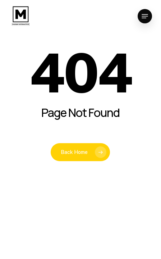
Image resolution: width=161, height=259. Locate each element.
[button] (145, 16)
